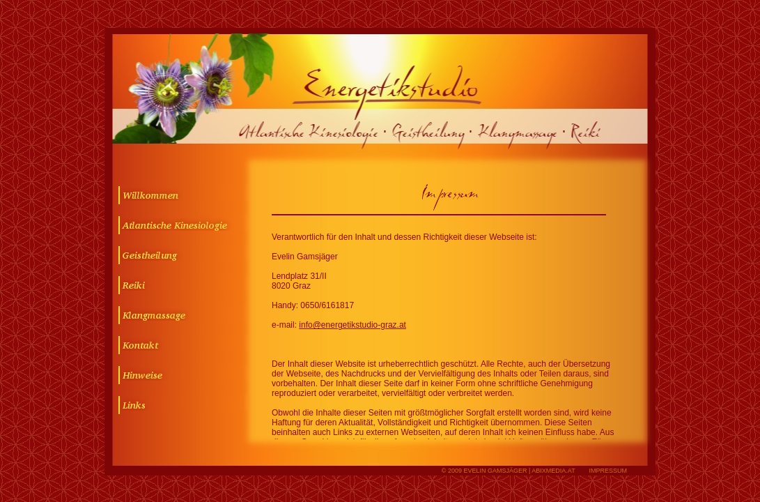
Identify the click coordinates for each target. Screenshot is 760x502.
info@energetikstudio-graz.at (352, 325)
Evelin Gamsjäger (495, 470)
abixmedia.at (553, 470)
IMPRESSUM (608, 470)
